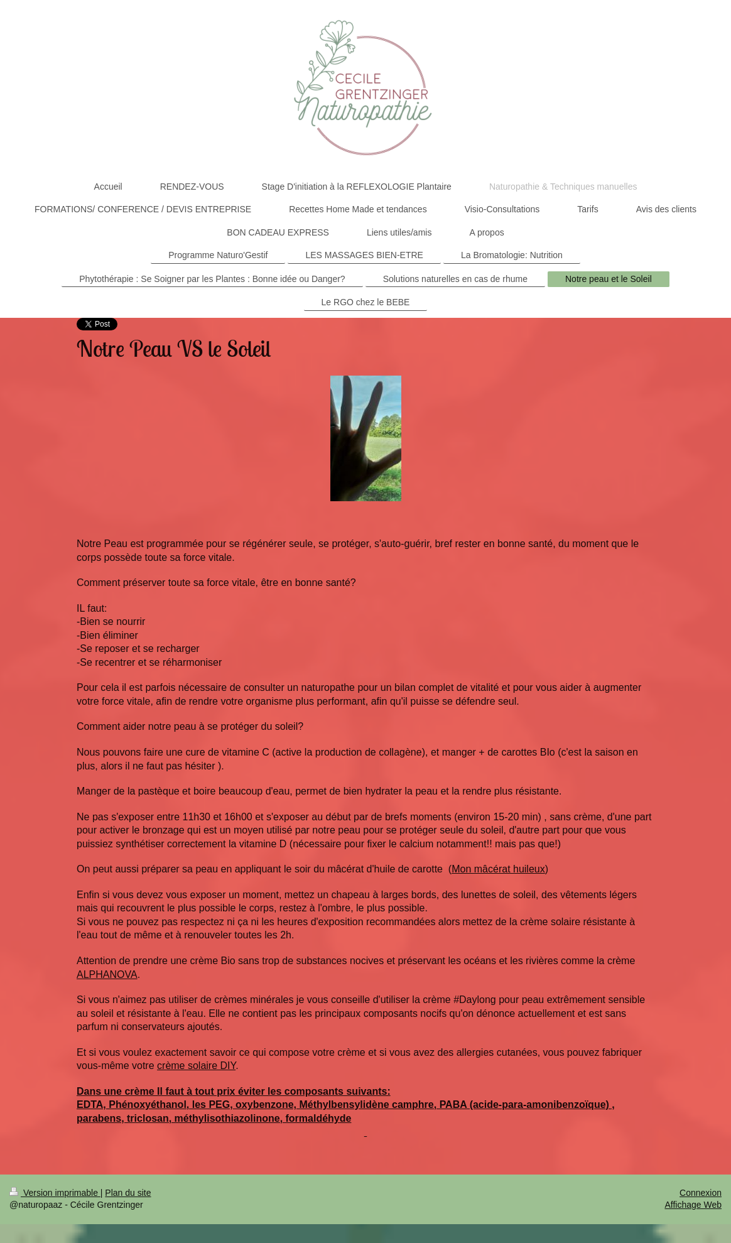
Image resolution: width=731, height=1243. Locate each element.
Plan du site (128, 1193)
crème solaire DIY (196, 1065)
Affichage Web (693, 1205)
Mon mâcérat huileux (498, 869)
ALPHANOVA (107, 974)
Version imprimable (54, 1193)
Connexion (701, 1193)
